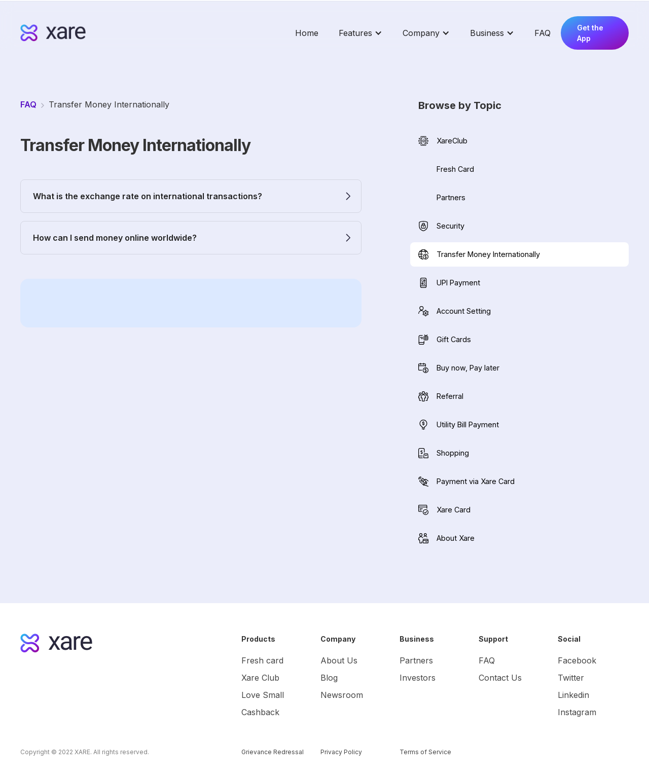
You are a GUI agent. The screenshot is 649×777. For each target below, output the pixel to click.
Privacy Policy (341, 752)
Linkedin (573, 695)
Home (306, 33)
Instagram (577, 712)
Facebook (577, 660)
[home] (85, 33)
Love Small (262, 695)
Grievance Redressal (272, 752)
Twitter (571, 678)
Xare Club (260, 678)
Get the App (590, 33)
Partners (416, 660)
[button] (360, 33)
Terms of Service (425, 752)
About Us (338, 660)
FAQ (542, 33)
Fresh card (262, 660)
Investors (418, 678)
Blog (329, 678)
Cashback (260, 712)
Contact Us (500, 678)
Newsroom (341, 695)
